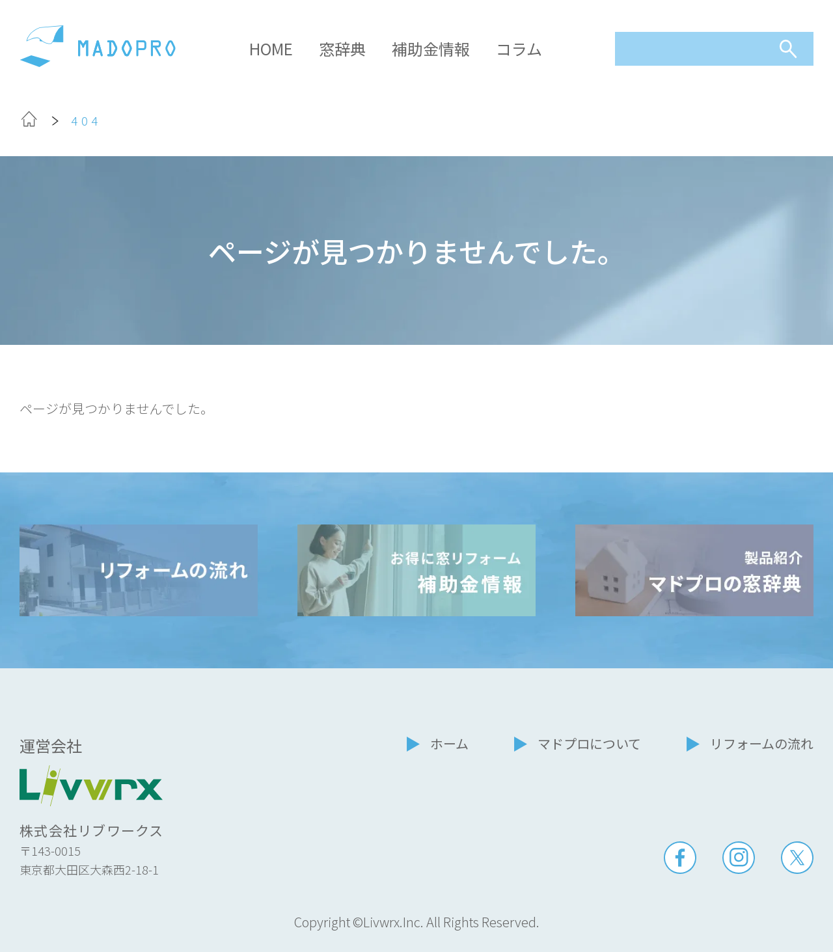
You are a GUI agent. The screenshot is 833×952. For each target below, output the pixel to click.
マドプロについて (589, 743)
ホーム (449, 743)
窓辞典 (342, 48)
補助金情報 (431, 48)
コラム (519, 48)
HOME (271, 48)
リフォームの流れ (761, 743)
